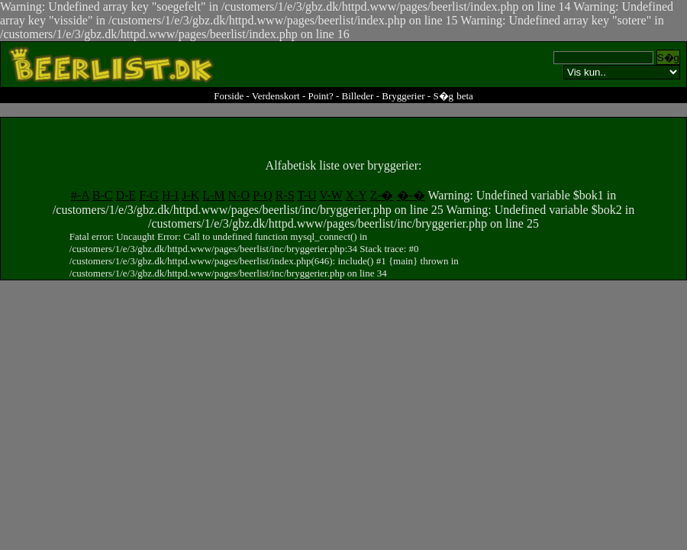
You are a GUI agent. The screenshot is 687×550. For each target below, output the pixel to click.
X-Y (356, 195)
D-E (125, 195)
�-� (411, 195)
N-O (239, 195)
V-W (330, 195)
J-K (190, 195)
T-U (306, 195)
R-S (285, 195)
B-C (102, 195)
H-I (170, 195)
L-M (213, 195)
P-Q (263, 195)
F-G (149, 195)
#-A (80, 195)
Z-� (381, 195)
